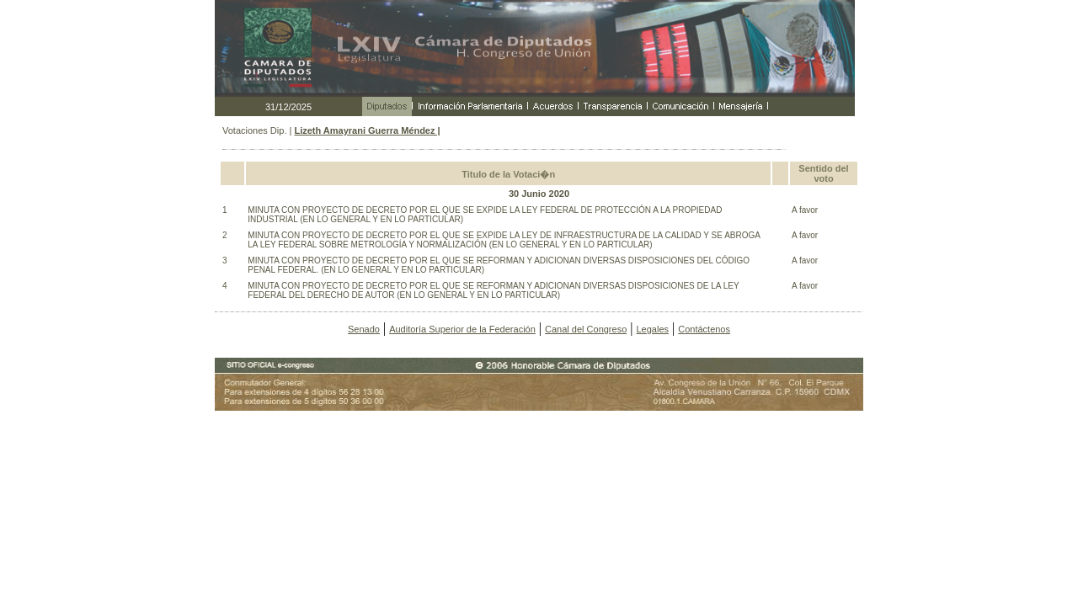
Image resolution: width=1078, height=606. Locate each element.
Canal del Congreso (586, 329)
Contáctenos (704, 329)
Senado (364, 329)
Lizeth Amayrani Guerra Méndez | (367, 130)
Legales (652, 329)
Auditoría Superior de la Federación (462, 329)
